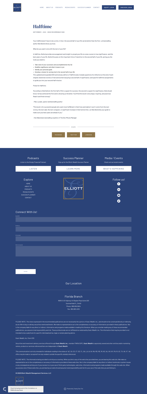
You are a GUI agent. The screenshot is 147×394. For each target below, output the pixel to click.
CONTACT (96, 7)
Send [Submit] (26, 271)
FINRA (77, 343)
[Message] (73, 251)
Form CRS (31, 338)
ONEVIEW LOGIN (126, 7)
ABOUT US (49, 7)
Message (19, 245)
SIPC (81, 343)
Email (18, 225)
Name (18, 216)
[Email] (73, 229)
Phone (18, 235)
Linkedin (88, 134)
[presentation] (31, 263)
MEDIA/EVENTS (70, 7)
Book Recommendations (56, 32)
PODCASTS (59, 7)
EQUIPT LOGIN (109, 7)
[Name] (73, 219)
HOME (42, 7)
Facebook (58, 134)
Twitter (73, 134)
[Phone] (73, 238)
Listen (33, 168)
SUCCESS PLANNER (84, 7)
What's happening (113, 168)
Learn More (73, 168)
